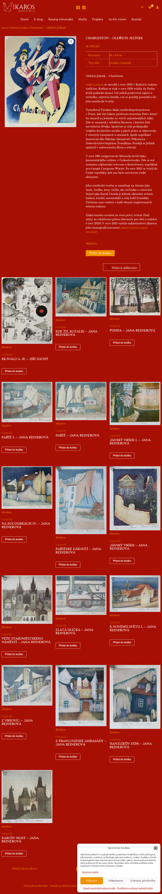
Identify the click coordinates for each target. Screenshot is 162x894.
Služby (82, 19)
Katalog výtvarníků (61, 19)
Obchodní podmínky (36, 886)
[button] (155, 848)
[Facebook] (78, 7)
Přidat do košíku (100, 253)
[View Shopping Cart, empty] (150, 7)
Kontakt (136, 19)
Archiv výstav (117, 19)
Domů (25, 19)
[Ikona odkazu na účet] (157, 7)
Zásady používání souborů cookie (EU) (72, 886)
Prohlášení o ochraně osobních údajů (135, 888)
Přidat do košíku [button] (14, 371)
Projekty (97, 19)
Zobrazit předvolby (143, 880)
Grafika (23, 27)
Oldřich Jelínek (94, 84)
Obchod (14, 27)
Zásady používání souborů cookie (99, 888)
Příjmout (91, 880)
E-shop (39, 19)
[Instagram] (84, 7)
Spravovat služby (90, 872)
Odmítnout (116, 880)
